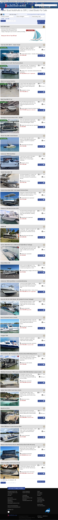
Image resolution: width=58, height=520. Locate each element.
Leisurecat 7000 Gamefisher (8, 153)
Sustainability (24, 495)
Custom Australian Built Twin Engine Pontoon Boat (14, 190)
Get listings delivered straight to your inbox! (36, 14)
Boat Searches (10, 497)
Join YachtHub (39, 493)
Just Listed (9, 495)
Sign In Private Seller (41, 500)
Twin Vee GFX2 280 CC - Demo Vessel (10, 44)
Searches (12, 1)
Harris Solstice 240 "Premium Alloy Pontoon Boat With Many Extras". (19, 353)
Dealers (38, 491)
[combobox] (7, 16)
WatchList (20, 1)
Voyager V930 (4, 335)
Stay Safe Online (40, 504)
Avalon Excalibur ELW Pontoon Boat (10, 462)
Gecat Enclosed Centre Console (9, 317)
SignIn (25, 1)
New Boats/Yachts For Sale (12, 491)
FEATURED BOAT (5, 26)
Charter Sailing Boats (26, 491)
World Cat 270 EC (5, 408)
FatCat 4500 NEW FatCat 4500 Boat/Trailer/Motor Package (16, 244)
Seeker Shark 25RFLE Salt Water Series (11, 390)
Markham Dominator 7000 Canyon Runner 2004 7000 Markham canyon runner (21, 372)
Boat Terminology (25, 496)
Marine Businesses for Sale (27, 497)
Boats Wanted (39, 501)
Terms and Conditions (41, 505)
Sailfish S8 (3, 226)
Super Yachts (10, 493)
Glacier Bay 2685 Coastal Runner (9, 135)
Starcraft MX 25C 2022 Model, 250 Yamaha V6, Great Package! (17, 299)
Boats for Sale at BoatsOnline (13, 505)
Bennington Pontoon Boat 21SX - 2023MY (12, 117)
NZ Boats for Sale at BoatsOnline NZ (14, 507)
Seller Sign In (40, 517)
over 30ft (7, 18)
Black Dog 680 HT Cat (6, 99)
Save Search (41, 23)
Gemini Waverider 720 (6, 172)
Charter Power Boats (26, 492)
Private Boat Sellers (40, 499)
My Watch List (10, 500)
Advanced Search (45, 7)
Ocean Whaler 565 (5, 263)
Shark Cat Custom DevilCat (8, 81)
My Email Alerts (10, 501)
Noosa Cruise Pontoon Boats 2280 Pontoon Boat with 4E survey (18, 444)
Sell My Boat (4, 1)
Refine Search (41, 21)
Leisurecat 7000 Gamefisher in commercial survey (14, 281)
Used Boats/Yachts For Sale (12, 492)
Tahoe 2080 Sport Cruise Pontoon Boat (11, 426)
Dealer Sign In (39, 492)
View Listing (41, 55)
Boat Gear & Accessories (12, 499)
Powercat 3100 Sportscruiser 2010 (10, 208)
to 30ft (2, 18)
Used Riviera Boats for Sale (27, 500)
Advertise (39, 495)
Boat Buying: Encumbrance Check (13, 503)
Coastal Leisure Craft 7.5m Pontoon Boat (12, 63)
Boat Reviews (39, 497)
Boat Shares (24, 499)
